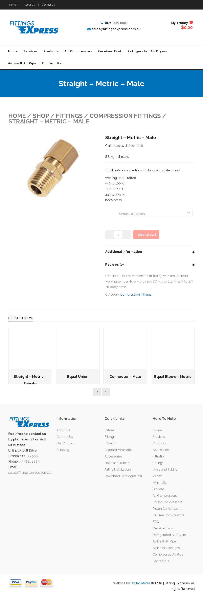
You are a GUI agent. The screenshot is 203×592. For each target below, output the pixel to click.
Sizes (110, 210)
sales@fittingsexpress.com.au (114, 29)
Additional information (123, 252)
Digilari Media (140, 583)
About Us (29, 4)
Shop (41, 115)
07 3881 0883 (29, 461)
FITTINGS (69, 115)
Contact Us (48, 4)
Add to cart (147, 235)
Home (12, 4)
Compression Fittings (125, 115)
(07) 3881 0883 (114, 23)
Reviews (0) (114, 264)
